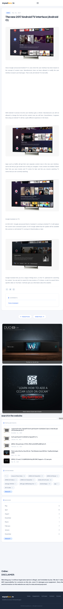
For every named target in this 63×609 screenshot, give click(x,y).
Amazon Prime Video (18, 476)
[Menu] (37, 3)
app (56, 484)
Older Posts (39, 316)
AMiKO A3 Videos (11, 480)
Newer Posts (25, 316)
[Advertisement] (32, 556)
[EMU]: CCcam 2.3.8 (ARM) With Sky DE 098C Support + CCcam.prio (31, 459)
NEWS (8, 13)
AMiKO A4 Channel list (27, 480)
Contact (51, 596)
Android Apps (45, 484)
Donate (58, 596)
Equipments (36, 596)
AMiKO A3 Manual (53, 476)
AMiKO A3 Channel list (36, 476)
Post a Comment (13, 303)
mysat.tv (8, 3)
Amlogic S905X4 (11, 484)
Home (28, 596)
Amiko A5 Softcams (45, 480)
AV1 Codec (9, 488)
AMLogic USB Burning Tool (28, 484)
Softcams (44, 596)
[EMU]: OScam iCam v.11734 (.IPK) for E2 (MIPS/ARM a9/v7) (28, 444)
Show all (8, 491)
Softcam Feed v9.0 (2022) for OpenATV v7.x (24, 437)
